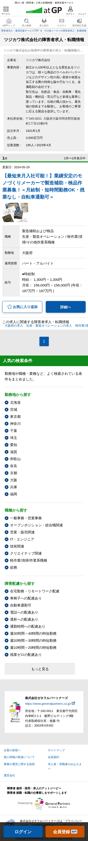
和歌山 (15, 459)
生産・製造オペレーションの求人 (49, 325)
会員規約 (53, 757)
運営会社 (9, 775)
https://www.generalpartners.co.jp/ (48, 703)
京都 (13, 473)
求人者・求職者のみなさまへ (65, 766)
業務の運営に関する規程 (19, 764)
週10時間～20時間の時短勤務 (33, 647)
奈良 (13, 466)
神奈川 (15, 424)
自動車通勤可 (20, 605)
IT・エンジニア (22, 539)
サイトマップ (56, 750)
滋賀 (13, 452)
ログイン (23, 831)
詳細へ (65, 307)
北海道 (15, 402)
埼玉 (13, 438)
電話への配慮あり (24, 612)
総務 (13, 567)
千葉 (13, 431)
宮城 (13, 409)
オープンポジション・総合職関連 (36, 525)
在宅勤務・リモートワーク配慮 (34, 591)
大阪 (13, 480)
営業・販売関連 (22, 532)
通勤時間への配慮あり (27, 626)
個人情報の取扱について (19, 757)
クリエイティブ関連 (26, 553)
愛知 (13, 445)
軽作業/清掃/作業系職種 (28, 560)
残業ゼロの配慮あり (26, 655)
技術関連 (17, 546)
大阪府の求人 (14, 325)
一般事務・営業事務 (26, 518)
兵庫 (13, 487)
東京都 (15, 417)
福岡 (13, 494)
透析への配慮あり (24, 619)
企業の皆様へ (12, 750)
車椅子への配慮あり (26, 598)
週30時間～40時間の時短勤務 (33, 633)
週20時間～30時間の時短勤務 (33, 640)
